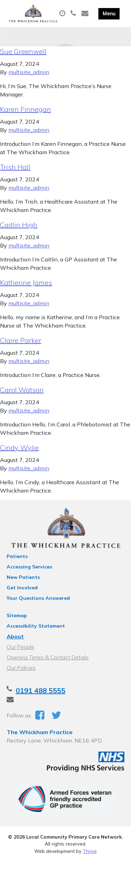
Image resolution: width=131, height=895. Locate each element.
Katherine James (26, 282)
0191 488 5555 (40, 690)
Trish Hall (15, 167)
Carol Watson (22, 389)
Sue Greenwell (23, 51)
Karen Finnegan (25, 109)
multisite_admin (28, 72)
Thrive (90, 851)
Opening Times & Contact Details (48, 657)
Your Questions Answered (38, 598)
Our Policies (21, 667)
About (15, 636)
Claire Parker (20, 340)
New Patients (23, 577)
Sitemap (17, 615)
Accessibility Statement (36, 626)
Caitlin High (18, 224)
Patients (17, 556)
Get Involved (22, 587)
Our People (20, 646)
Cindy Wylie (19, 447)
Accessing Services (29, 567)
